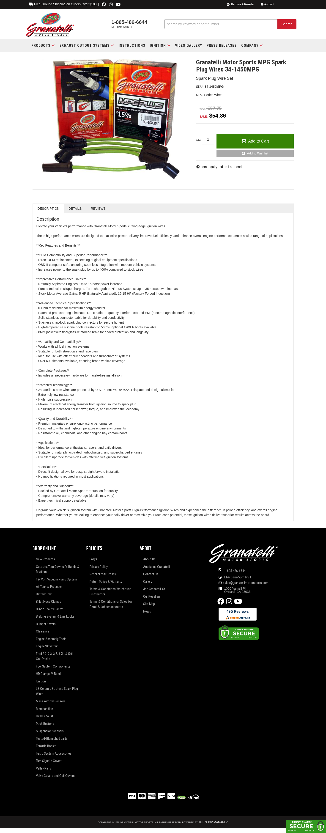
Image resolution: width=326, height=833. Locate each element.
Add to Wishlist (257, 153)
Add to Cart (258, 141)
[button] (230, 24)
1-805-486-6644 (234, 571)
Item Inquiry (209, 167)
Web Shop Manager (213, 822)
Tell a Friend (233, 167)
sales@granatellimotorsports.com (245, 583)
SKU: (200, 86)
